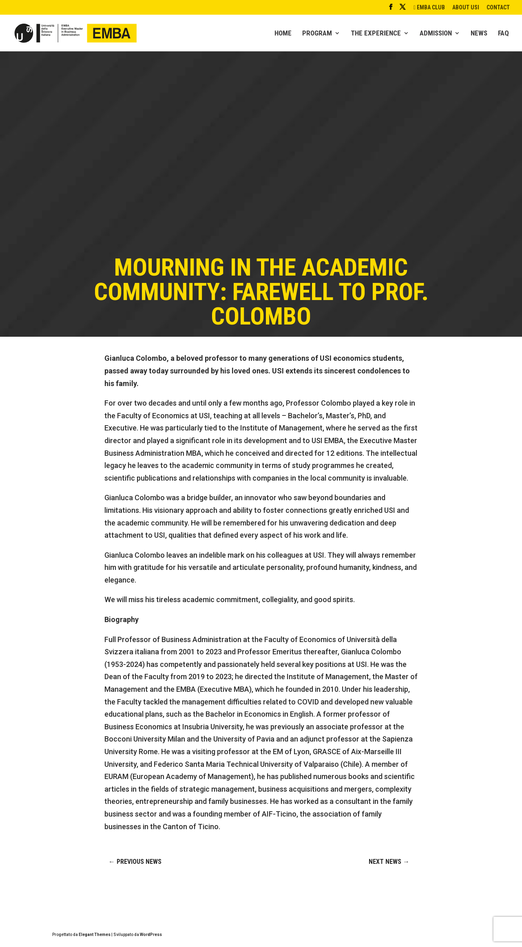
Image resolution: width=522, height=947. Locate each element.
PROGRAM (317, 33)
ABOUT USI (465, 7)
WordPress (151, 934)
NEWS (479, 33)
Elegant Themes (95, 934)
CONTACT (498, 7)
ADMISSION (436, 33)
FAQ (503, 33)
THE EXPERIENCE (376, 33)
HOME (283, 33)
